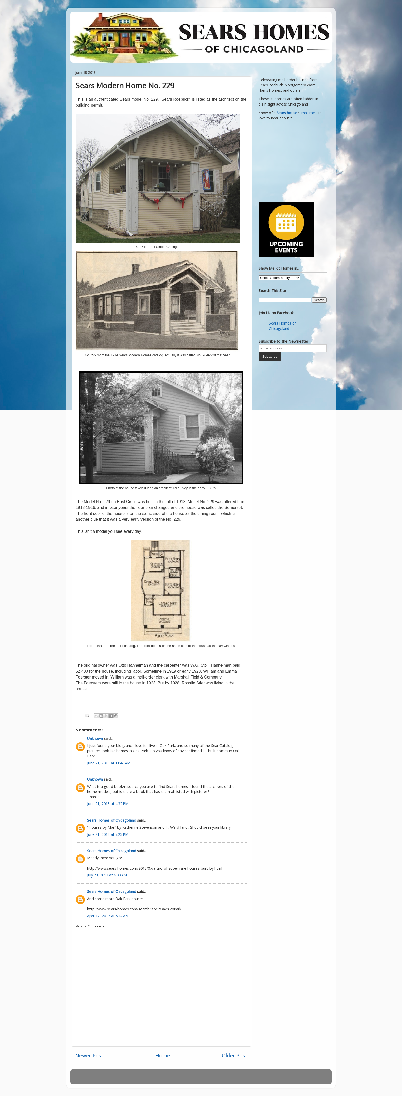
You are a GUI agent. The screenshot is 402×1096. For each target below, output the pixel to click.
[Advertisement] (291, 160)
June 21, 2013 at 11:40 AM (108, 762)
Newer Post (89, 1055)
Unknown (95, 738)
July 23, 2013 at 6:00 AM (107, 875)
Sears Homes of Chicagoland (111, 820)
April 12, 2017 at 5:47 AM (108, 915)
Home (162, 1055)
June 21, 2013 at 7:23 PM (107, 834)
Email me (307, 113)
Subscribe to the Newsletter (283, 341)
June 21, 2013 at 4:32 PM (107, 803)
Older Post (234, 1055)
